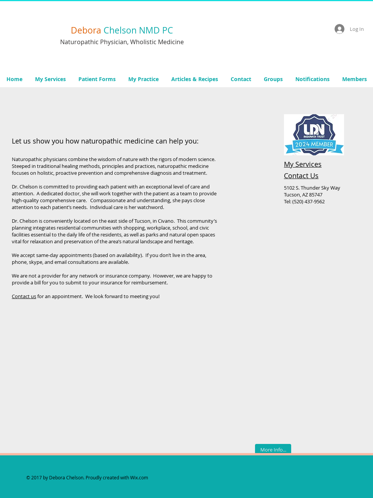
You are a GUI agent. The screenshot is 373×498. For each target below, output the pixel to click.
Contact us (24, 296)
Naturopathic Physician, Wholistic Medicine (122, 42)
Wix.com (139, 477)
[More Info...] (273, 449)
